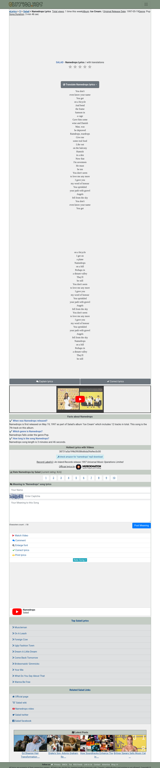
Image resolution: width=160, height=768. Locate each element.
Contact (97, 764)
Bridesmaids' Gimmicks (25, 663)
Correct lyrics (115, 381)
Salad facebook (21, 720)
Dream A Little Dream (24, 651)
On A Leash (19, 633)
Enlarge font (20, 545)
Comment (19, 540)
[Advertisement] (80, 37)
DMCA (64, 764)
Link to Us (88, 764)
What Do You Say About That (28, 676)
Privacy (57, 764)
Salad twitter (20, 714)
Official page (20, 696)
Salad (26, 11)
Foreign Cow (20, 639)
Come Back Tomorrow (25, 657)
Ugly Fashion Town (23, 645)
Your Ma (17, 669)
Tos (70, 764)
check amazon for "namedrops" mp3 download (80, 457)
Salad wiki (19, 702)
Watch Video (20, 535)
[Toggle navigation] (146, 4)
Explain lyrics (44, 381)
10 (114, 477)
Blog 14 (114, 764)
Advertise (106, 764)
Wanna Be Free (21, 682)
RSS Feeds (77, 764)
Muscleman (19, 627)
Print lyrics (19, 555)
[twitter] (52, 764)
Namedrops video (23, 708)
